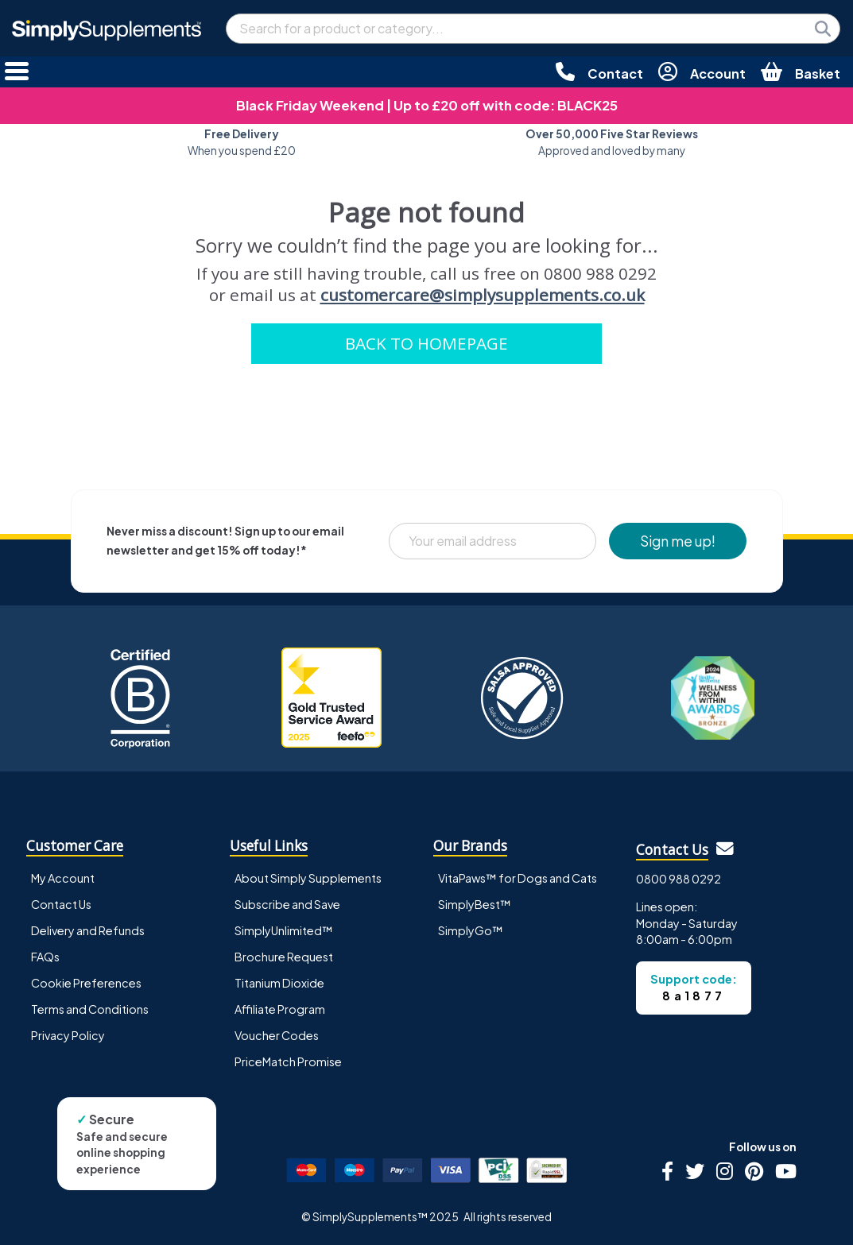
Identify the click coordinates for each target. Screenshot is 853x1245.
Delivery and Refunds (88, 930)
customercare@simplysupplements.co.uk (482, 295)
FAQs (45, 956)
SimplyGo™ (470, 930)
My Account (63, 878)
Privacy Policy (68, 1035)
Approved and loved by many (611, 142)
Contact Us (61, 904)
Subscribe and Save (287, 904)
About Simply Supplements (308, 878)
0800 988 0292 (678, 878)
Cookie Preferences (86, 983)
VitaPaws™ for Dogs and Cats (517, 878)
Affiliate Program (280, 1009)
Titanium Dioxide (279, 983)
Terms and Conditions (90, 1009)
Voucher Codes (277, 1035)
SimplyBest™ (474, 904)
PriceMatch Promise (288, 1061)
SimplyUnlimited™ (284, 930)
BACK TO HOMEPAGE (426, 343)
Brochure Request (284, 956)
